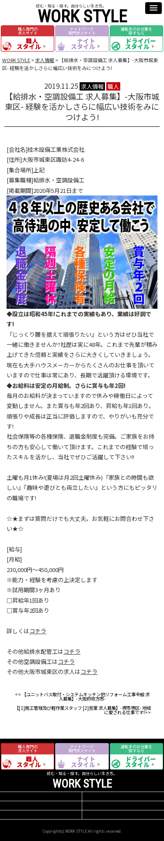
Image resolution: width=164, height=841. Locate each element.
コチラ (37, 631)
